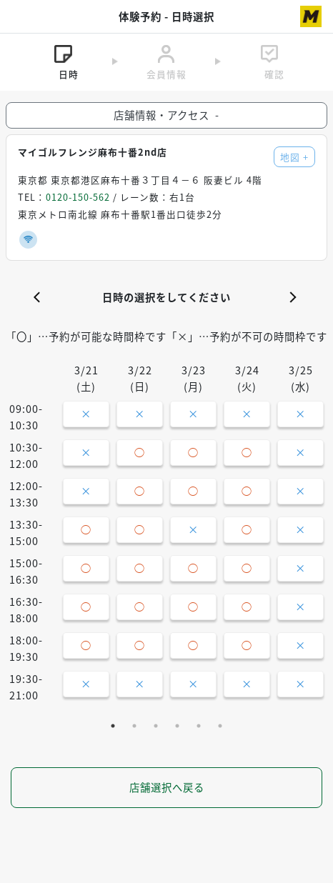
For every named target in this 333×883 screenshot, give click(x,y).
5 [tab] (199, 726)
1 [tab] (113, 726)
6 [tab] (220, 726)
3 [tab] (156, 726)
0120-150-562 (78, 197)
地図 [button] (294, 157)
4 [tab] (177, 726)
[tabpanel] (166, 536)
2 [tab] (134, 726)
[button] (40, 297)
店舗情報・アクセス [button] (166, 115)
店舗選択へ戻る (166, 787)
